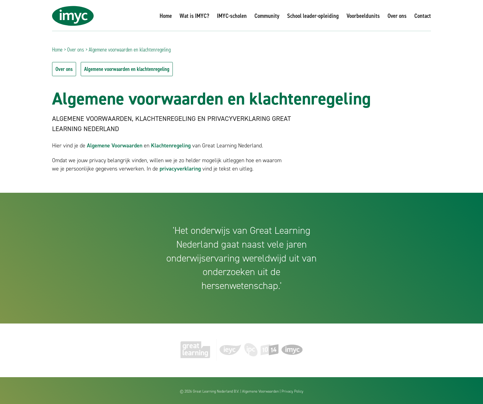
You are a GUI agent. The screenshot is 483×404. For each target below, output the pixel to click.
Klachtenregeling (171, 145)
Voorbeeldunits (363, 16)
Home (166, 16)
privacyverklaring (180, 168)
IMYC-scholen (232, 16)
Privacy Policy (292, 391)
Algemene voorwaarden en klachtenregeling (126, 69)
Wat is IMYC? (194, 16)
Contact (422, 16)
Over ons (397, 16)
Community (266, 16)
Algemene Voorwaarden (114, 145)
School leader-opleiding (313, 16)
